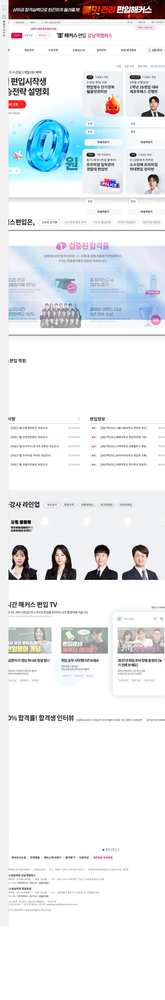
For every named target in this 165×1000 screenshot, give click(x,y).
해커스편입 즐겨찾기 (52, 23)
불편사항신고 (112, 743)
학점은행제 (19, 23)
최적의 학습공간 (127, 222)
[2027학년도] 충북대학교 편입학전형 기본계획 (124, 331)
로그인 (130, 22)
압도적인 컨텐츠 (151, 222)
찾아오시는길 (19, 751)
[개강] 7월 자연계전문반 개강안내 (29, 331)
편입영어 (52, 398)
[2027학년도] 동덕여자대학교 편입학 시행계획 (124, 349)
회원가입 (142, 22)
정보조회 (52, 796)
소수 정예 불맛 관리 (75, 222)
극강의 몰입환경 (102, 222)
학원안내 (5, 50)
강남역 (17, 35)
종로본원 (28, 35)
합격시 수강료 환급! (43, 29)
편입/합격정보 (128, 50)
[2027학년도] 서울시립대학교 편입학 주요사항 (124, 322)
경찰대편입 (87, 398)
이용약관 (84, 751)
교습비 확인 (43, 777)
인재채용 (35, 751)
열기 (4, 28)
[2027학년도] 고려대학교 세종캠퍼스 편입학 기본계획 (124, 340)
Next (15, 170)
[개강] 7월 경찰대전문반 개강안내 (29, 358)
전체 (118, 66)
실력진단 (101, 50)
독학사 (32, 23)
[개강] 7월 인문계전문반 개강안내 (29, 322)
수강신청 (53, 50)
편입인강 (43, 35)
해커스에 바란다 (52, 751)
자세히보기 (103, 142)
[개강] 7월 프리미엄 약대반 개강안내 (30, 349)
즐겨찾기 (70, 751)
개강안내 (29, 50)
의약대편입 (126, 398)
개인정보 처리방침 (103, 751)
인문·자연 (129, 66)
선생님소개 (79, 50)
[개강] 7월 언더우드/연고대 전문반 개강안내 (35, 340)
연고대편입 (107, 398)
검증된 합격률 (49, 222)
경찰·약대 (142, 66)
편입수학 (69, 398)
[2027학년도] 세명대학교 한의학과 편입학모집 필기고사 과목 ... (124, 358)
